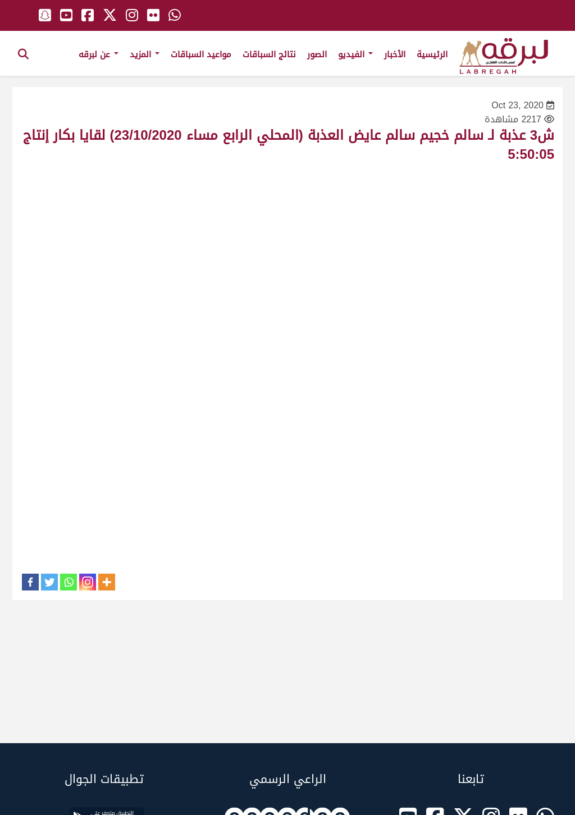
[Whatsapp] (68, 582)
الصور (317, 54)
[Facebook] (30, 582)
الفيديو (355, 54)
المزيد (144, 54)
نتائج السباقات (269, 54)
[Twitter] (49, 582)
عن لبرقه (98, 54)
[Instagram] (87, 582)
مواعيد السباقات (201, 54)
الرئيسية (432, 54)
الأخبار (394, 54)
